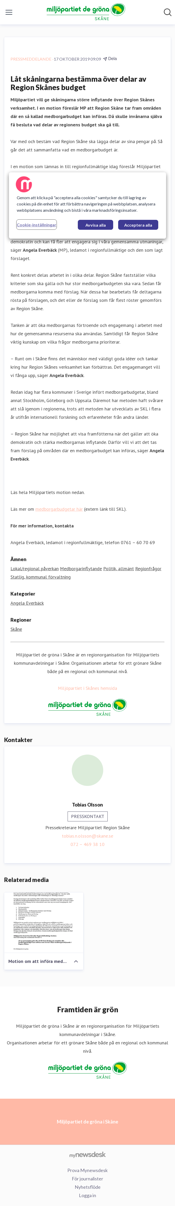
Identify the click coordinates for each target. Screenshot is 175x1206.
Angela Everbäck (27, 603)
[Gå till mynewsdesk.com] (87, 1154)
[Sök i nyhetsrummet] (167, 12)
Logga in (87, 1195)
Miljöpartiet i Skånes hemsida (87, 688)
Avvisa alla (95, 224)
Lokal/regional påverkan (34, 569)
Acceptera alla (138, 224)
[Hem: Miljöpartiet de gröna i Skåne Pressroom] (86, 12)
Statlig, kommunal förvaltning (40, 577)
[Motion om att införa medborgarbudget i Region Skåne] (43, 922)
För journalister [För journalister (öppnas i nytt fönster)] (87, 1178)
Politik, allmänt (118, 569)
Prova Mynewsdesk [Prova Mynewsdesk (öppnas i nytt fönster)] (87, 1170)
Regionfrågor (148, 569)
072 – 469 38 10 (87, 844)
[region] (87, 205)
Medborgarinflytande (81, 569)
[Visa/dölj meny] (9, 12)
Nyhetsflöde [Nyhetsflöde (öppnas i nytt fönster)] (88, 1187)
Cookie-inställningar (36, 224)
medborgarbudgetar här (59, 509)
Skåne (16, 629)
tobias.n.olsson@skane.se (87, 836)
